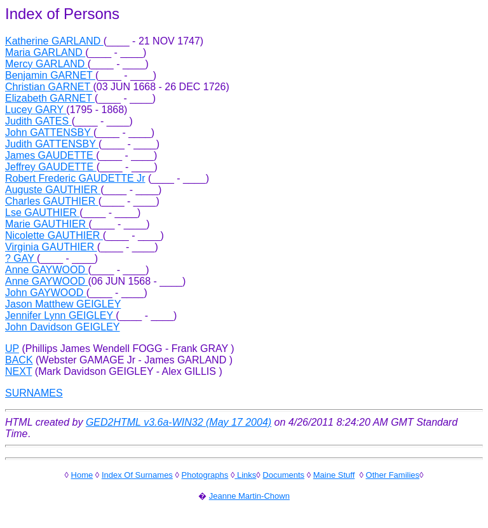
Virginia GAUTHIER (51, 246)
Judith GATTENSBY (51, 144)
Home (82, 475)
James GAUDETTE (50, 155)
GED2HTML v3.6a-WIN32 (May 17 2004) (178, 422)
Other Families (393, 475)
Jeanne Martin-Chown (249, 496)
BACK (19, 360)
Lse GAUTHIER (42, 212)
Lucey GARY (35, 109)
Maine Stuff (334, 475)
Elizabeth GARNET (50, 98)
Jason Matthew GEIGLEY (63, 304)
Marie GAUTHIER (47, 224)
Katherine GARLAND (54, 41)
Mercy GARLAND (46, 63)
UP (12, 348)
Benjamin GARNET (50, 75)
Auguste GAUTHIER (52, 189)
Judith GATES (38, 121)
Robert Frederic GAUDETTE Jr (75, 178)
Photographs (205, 475)
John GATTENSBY (49, 132)
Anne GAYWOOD (46, 269)
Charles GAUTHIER (51, 201)
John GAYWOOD (45, 292)
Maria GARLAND (45, 52)
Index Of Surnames (137, 475)
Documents (283, 475)
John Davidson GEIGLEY (62, 327)
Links (245, 475)
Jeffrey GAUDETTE (51, 166)
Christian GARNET (49, 86)
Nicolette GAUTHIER (54, 235)
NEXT (18, 371)
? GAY (21, 258)
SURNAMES (34, 393)
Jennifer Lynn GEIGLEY (60, 315)
